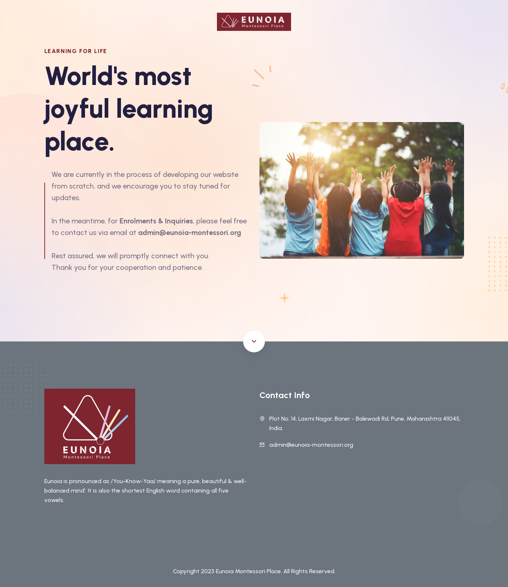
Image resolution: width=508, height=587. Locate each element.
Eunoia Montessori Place (248, 571)
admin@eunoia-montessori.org (311, 444)
